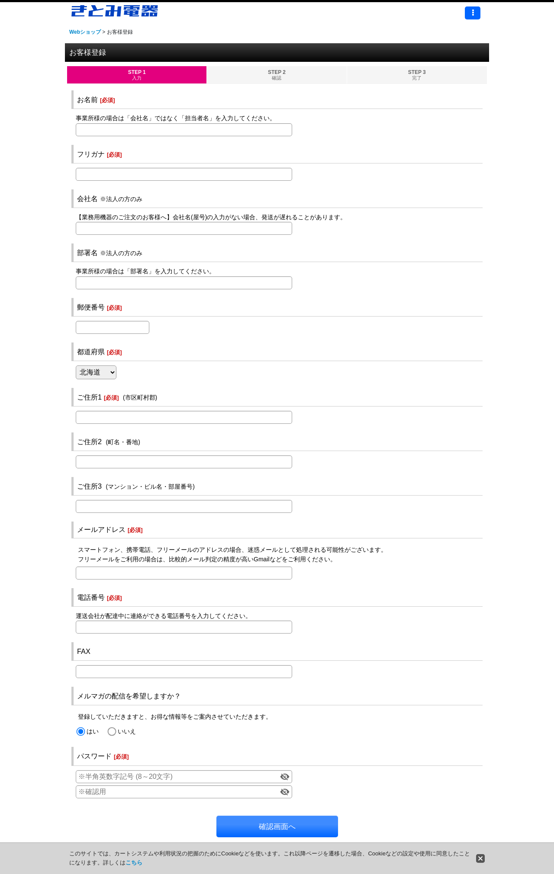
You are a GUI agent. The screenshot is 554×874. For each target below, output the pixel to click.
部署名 (87, 252)
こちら (134, 862)
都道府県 (91, 351)
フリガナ (91, 154)
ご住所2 (89, 441)
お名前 (87, 99)
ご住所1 (89, 397)
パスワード (94, 756)
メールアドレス (101, 529)
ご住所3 (89, 486)
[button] (472, 12)
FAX (83, 651)
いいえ (127, 731)
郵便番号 (91, 307)
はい (93, 731)
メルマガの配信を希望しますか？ (129, 696)
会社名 (87, 198)
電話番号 (91, 597)
